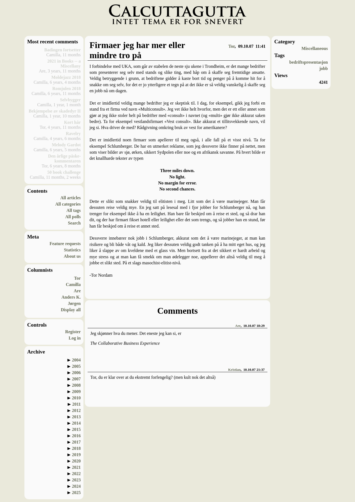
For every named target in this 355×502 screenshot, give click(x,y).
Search (74, 223)
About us (72, 256)
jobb (323, 68)
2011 (76, 404)
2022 (76, 473)
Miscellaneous (314, 48)
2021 (76, 467)
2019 (76, 454)
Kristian (234, 370)
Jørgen (74, 303)
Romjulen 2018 (66, 88)
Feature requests (65, 243)
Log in (75, 338)
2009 (76, 391)
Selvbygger (70, 99)
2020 (76, 461)
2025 (76, 492)
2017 (76, 442)
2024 (76, 486)
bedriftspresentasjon (308, 62)
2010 (76, 398)
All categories (68, 204)
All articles (70, 197)
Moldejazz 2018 (66, 77)
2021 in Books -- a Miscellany (64, 63)
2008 (76, 385)
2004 (76, 360)
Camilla (73, 284)
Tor (77, 278)
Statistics (72, 250)
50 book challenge (64, 172)
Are (77, 290)
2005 (76, 366)
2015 (76, 429)
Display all (71, 309)
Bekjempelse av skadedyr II (55, 111)
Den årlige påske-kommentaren (64, 158)
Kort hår (72, 122)
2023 (76, 480)
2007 (76, 379)
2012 (76, 410)
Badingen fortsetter (62, 49)
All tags (73, 210)
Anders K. (71, 297)
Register (73, 331)
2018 (76, 448)
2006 (76, 372)
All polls (73, 216)
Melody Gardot (66, 144)
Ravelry (73, 133)
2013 (76, 416)
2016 (76, 435)
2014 (76, 423)
